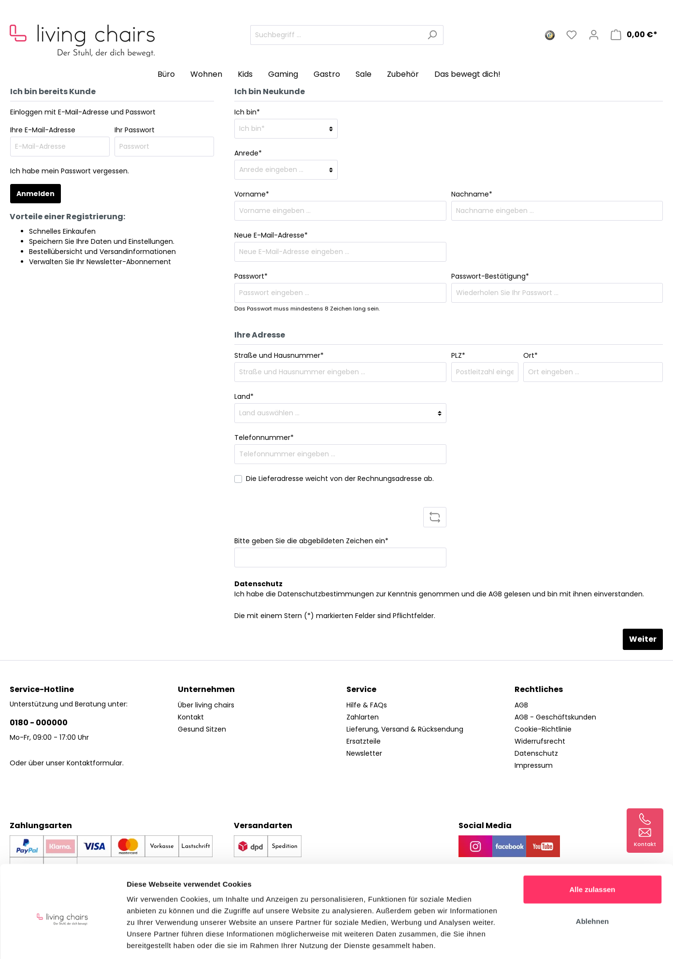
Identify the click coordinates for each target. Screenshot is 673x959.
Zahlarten (362, 717)
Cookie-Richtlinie (543, 729)
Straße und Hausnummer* (279, 355)
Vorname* (251, 194)
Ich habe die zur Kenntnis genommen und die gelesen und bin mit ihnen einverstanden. (439, 594)
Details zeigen (513, 940)
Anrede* (248, 153)
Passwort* (251, 276)
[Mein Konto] (594, 35)
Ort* (530, 355)
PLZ (458, 355)
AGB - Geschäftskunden (555, 717)
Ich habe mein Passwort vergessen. (69, 171)
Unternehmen (206, 689)
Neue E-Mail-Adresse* (271, 235)
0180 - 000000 (39, 722)
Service (361, 689)
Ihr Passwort (135, 130)
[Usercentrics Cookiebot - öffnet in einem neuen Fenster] (62, 940)
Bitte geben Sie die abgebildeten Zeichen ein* (311, 541)
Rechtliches (539, 689)
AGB (495, 594)
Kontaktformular (94, 763)
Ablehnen (592, 877)
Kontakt (191, 717)
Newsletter (364, 753)
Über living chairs (206, 705)
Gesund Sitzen (202, 729)
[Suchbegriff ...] (335, 35)
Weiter (643, 639)
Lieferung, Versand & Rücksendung (404, 729)
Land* (244, 396)
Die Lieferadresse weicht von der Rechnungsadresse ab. (340, 478)
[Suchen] (432, 35)
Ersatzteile (363, 741)
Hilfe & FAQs (366, 705)
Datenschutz (536, 753)
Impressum (534, 765)
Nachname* (471, 194)
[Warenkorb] (634, 35)
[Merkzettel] (571, 35)
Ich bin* (247, 112)
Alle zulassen (592, 845)
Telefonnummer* (264, 437)
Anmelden (35, 193)
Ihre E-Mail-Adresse (42, 130)
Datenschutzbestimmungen (326, 594)
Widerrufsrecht (540, 741)
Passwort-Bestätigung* (490, 276)
